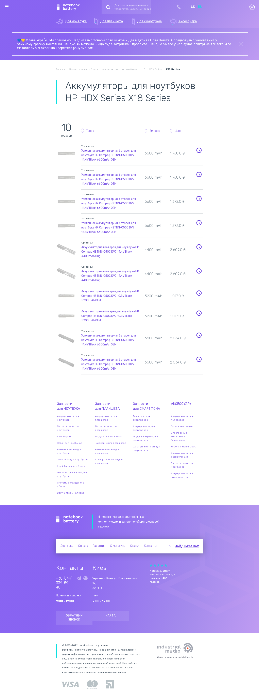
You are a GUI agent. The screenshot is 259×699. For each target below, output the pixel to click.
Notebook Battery (69, 519)
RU (200, 7)
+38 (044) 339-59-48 (64, 583)
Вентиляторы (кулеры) (70, 492)
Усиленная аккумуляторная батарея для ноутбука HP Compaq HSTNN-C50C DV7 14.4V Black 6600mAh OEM (108, 155)
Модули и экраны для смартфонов (145, 438)
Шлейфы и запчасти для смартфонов (146, 448)
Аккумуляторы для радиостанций (182, 455)
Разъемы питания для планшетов (107, 451)
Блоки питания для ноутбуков (68, 428)
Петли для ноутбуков (69, 443)
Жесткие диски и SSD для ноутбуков (72, 474)
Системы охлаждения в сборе (70, 484)
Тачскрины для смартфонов (141, 418)
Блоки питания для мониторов (182, 465)
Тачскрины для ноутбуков (72, 459)
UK (193, 7)
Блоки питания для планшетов (106, 428)
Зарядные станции (182, 426)
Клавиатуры (64, 436)
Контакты (150, 546)
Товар (90, 131)
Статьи (134, 546)
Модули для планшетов (108, 436)
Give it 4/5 (162, 565)
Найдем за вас (187, 546)
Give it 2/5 (155, 565)
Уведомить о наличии (199, 150)
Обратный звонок (74, 617)
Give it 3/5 (158, 565)
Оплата (83, 546)
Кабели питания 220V (183, 446)
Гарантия (99, 546)
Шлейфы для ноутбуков (71, 466)
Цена (178, 131)
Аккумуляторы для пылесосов (182, 418)
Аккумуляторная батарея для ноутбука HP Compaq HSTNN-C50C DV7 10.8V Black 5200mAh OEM (110, 296)
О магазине (117, 546)
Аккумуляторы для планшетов (106, 418)
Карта (111, 615)
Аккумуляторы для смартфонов (144, 428)
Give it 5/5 (166, 565)
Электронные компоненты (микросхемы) (179, 436)
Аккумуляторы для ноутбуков (68, 418)
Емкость (155, 131)
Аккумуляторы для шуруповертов (182, 475)
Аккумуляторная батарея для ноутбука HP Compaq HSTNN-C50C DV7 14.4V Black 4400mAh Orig (110, 252)
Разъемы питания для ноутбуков (69, 451)
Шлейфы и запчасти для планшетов (109, 461)
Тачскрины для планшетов (110, 443)
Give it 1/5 (151, 565)
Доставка (67, 546)
